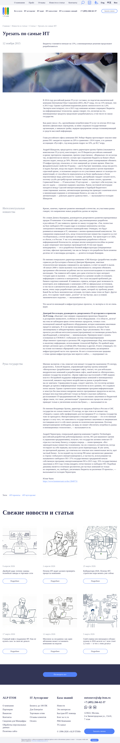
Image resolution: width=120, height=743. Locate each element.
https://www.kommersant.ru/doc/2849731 (60, 481)
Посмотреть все (60, 675)
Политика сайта (10, 731)
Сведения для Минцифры (14, 721)
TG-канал (61, 725)
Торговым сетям (37, 713)
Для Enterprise (36, 709)
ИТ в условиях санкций (68, 11)
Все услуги (18, 11)
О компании (19, 3)
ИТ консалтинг (51, 11)
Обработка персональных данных (14, 726)
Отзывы (41, 3)
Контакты (73, 3)
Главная (6, 26)
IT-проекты (15, 495)
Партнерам (8, 709)
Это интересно (63, 709)
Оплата (33, 721)
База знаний (65, 697)
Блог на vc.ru (63, 717)
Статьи (32, 26)
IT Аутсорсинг (39, 697)
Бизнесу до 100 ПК (38, 705)
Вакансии (7, 713)
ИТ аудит (40, 11)
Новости (61, 705)
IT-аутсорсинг (29, 495)
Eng (102, 2)
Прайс (31, 3)
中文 (109, 2)
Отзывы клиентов (38, 717)
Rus (115, 2)
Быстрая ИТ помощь (66, 713)
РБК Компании (64, 721)
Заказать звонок (109, 11)
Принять (94, 740)
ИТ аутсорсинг (29, 11)
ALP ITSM (9, 697)
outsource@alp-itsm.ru (97, 697)
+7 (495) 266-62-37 (88, 11)
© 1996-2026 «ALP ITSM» (69, 731)
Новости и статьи (57, 3)
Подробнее (15, 581)
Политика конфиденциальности (39, 741)
